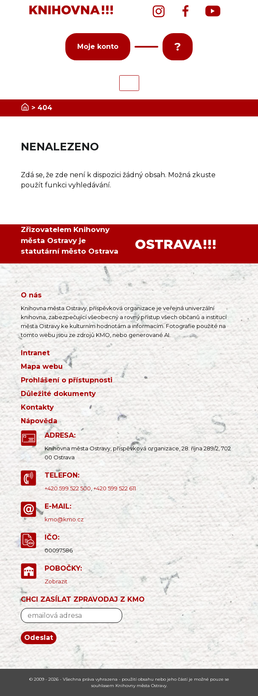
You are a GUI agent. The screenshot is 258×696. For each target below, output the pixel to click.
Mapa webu (42, 366)
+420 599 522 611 (114, 488)
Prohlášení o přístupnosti (66, 380)
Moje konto (97, 46)
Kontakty (37, 407)
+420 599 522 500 (68, 488)
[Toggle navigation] (129, 83)
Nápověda (39, 421)
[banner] (72, 10)
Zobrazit (56, 581)
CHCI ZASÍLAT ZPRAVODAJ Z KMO (83, 599)
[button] (146, 47)
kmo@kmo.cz (64, 519)
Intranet (35, 353)
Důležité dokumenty (58, 394)
